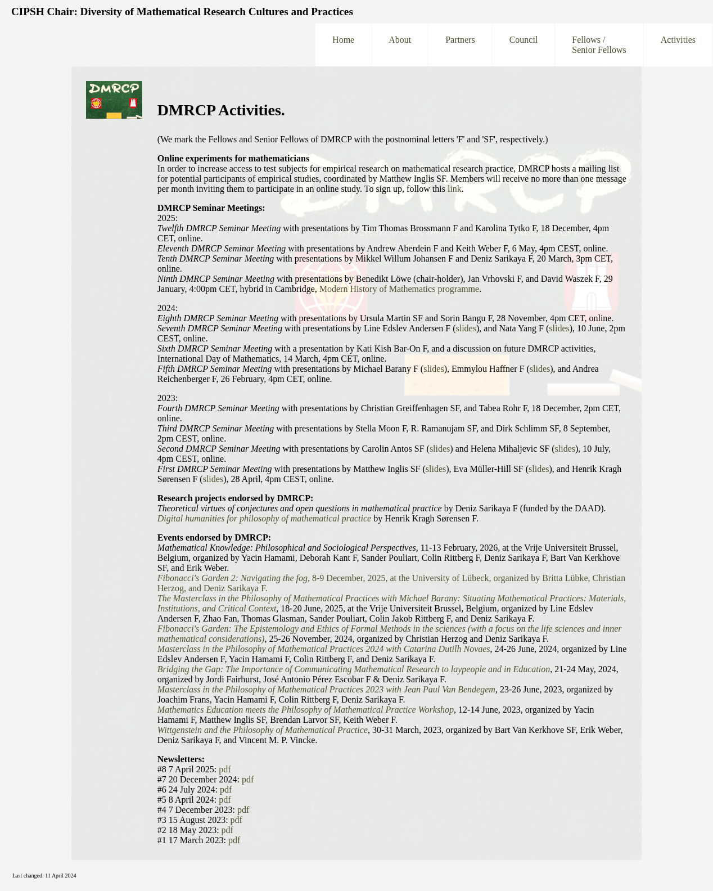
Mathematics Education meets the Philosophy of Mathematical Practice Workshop (305, 709)
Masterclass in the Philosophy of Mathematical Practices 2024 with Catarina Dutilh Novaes (323, 649)
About (400, 45)
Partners (460, 45)
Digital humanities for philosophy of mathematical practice (264, 518)
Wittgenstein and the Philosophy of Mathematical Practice (262, 730)
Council (523, 45)
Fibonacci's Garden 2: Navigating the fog (232, 578)
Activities (678, 45)
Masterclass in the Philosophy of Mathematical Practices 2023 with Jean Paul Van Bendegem (326, 689)
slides (466, 328)
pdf (225, 769)
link (455, 189)
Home (343, 45)
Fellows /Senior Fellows (599, 45)
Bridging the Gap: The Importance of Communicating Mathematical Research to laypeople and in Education (353, 669)
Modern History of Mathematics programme (399, 289)
